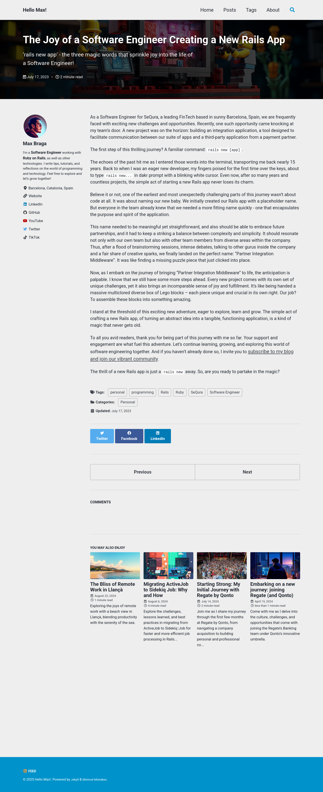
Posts (228, 10)
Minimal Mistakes (96, 780)
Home (205, 10)
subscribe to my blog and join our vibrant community (147, 431)
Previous (143, 549)
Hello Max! (34, 10)
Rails (165, 474)
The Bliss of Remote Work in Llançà (112, 666)
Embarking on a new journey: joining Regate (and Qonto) (272, 669)
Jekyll (75, 780)
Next (247, 549)
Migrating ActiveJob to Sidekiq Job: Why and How (166, 669)
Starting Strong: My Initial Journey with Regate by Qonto (218, 669)
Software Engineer (225, 474)
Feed (30, 771)
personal (117, 474)
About (271, 10)
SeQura (197, 474)
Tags (249, 10)
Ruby (180, 474)
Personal (127, 484)
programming (143, 474)
